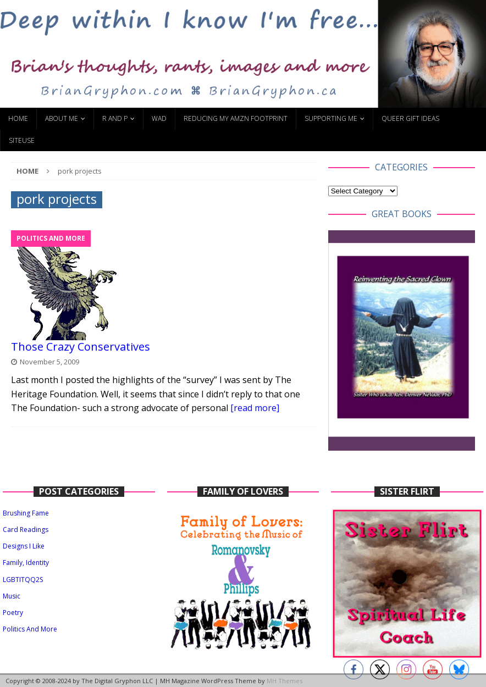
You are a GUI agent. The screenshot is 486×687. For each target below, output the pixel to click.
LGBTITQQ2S (23, 579)
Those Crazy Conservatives (80, 346)
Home (18, 118)
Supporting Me (331, 118)
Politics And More (30, 629)
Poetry (13, 612)
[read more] (254, 408)
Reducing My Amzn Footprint (236, 118)
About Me (61, 118)
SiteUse (22, 140)
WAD (159, 118)
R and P (115, 118)
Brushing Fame (26, 513)
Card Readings (25, 529)
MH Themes (284, 681)
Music (11, 596)
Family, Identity (26, 562)
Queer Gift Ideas (410, 118)
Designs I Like (24, 546)
